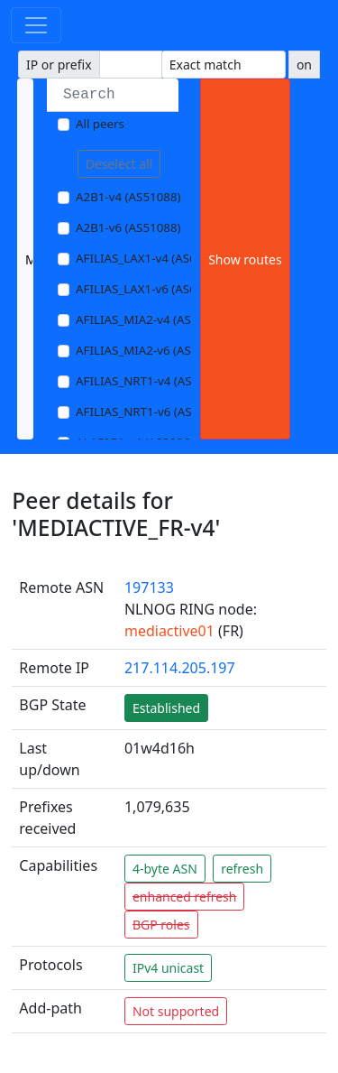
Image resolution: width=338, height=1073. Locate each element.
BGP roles (161, 924)
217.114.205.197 (179, 668)
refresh (242, 868)
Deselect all (119, 163)
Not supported (175, 1011)
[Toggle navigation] (36, 25)
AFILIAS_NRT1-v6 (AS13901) (153, 411)
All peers (100, 124)
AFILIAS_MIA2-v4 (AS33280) (152, 319)
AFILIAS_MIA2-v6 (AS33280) (152, 350)
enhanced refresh (184, 896)
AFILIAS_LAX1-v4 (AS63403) (151, 258)
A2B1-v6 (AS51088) (128, 227)
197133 (149, 587)
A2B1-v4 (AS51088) (128, 197)
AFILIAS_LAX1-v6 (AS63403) (151, 289)
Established (166, 708)
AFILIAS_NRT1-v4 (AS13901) (153, 381)
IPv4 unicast (168, 967)
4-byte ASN (164, 868)
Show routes (244, 259)
